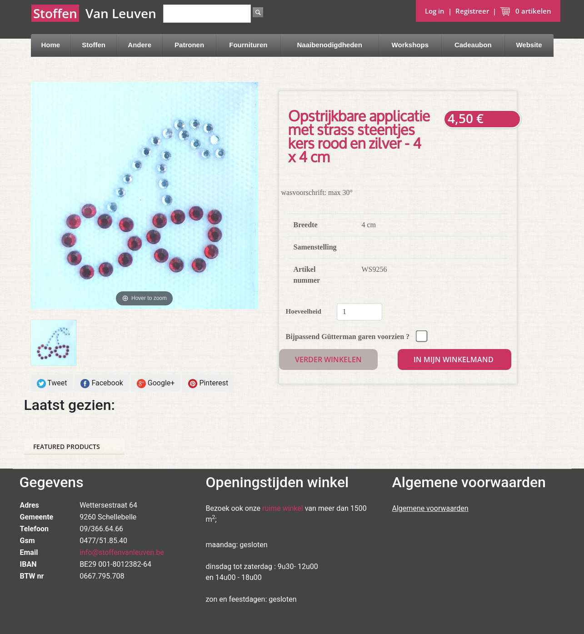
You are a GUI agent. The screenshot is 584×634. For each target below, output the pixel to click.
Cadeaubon (473, 45)
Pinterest (208, 383)
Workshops (410, 45)
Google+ (156, 383)
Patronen (189, 45)
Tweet (52, 383)
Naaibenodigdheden (329, 45)
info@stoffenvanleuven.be (122, 552)
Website (529, 45)
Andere (139, 45)
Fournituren (248, 45)
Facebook (101, 383)
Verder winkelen (328, 359)
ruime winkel (282, 508)
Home (50, 45)
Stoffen (93, 45)
